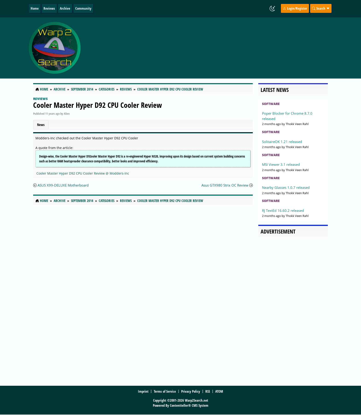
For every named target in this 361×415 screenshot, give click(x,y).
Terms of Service (165, 391)
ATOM (219, 391)
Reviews (49, 8)
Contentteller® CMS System (189, 405)
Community (83, 8)
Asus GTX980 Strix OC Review (224, 185)
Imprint (143, 391)
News (41, 124)
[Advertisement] (208, 48)
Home (35, 8)
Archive (65, 8)
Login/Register (295, 8)
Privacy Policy (190, 391)
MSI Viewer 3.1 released (281, 164)
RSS (207, 391)
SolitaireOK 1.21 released (282, 141)
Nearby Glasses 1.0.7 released (286, 187)
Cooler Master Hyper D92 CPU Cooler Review (97, 105)
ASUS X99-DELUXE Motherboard (63, 185)
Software (271, 104)
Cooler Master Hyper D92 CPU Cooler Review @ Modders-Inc (82, 173)
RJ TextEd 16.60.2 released (283, 210)
